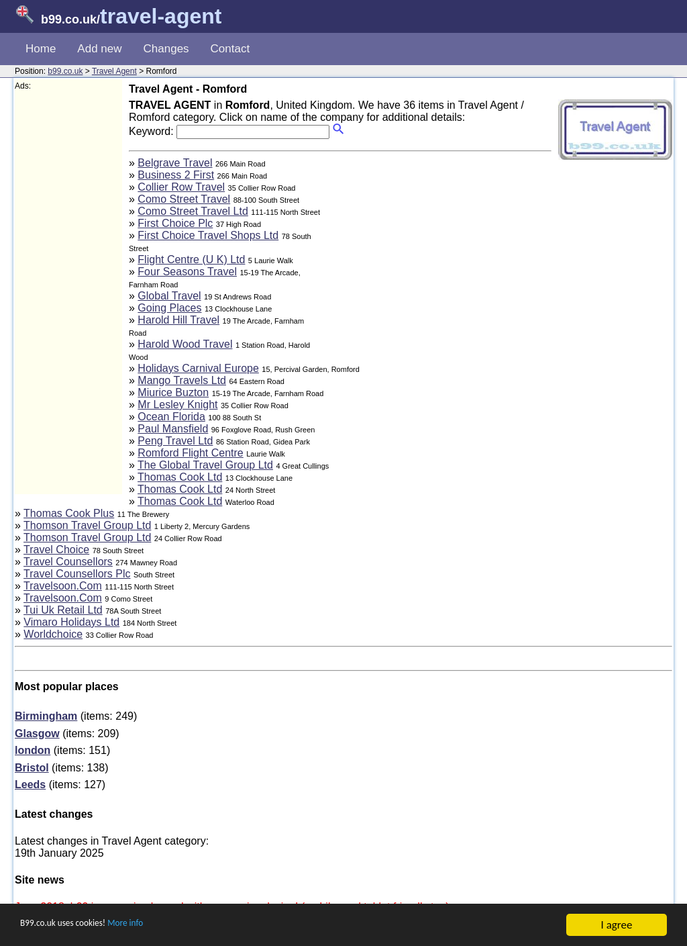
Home (40, 48)
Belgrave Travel (175, 163)
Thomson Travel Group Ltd (87, 525)
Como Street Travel (184, 199)
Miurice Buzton (173, 392)
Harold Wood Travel (185, 344)
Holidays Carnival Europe (198, 368)
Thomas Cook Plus (68, 513)
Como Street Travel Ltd (193, 211)
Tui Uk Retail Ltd (63, 610)
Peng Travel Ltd (175, 440)
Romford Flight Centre (190, 453)
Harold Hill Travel (178, 320)
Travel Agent (114, 71)
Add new (99, 48)
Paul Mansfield (173, 428)
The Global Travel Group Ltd (205, 465)
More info (155, 925)
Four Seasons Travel (187, 271)
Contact (230, 48)
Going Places (169, 308)
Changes (166, 48)
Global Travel (169, 295)
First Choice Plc (175, 223)
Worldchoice (53, 634)
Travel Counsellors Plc (76, 573)
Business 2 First (176, 175)
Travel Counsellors (68, 561)
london (32, 750)
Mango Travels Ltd (182, 380)
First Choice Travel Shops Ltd (208, 235)
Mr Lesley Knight (177, 404)
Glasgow (37, 733)
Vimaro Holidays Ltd (71, 622)
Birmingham (46, 716)
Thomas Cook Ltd (180, 477)
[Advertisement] (68, 292)
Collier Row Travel (181, 187)
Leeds (30, 784)
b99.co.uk (65, 71)
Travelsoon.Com (62, 586)
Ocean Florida (171, 416)
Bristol (32, 767)
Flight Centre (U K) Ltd (191, 259)
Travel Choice (56, 549)
